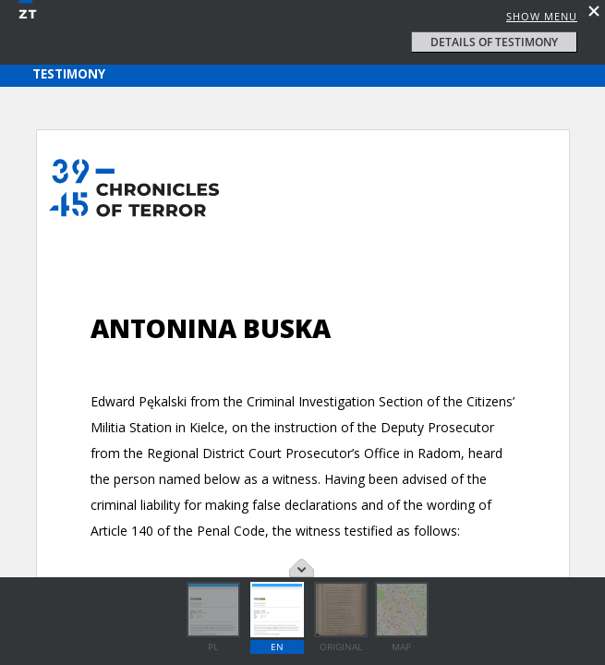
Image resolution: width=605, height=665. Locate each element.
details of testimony (494, 42)
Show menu (541, 16)
